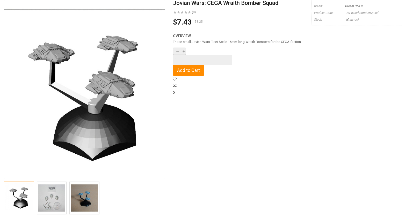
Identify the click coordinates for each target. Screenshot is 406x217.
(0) (194, 12)
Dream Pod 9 (354, 6)
